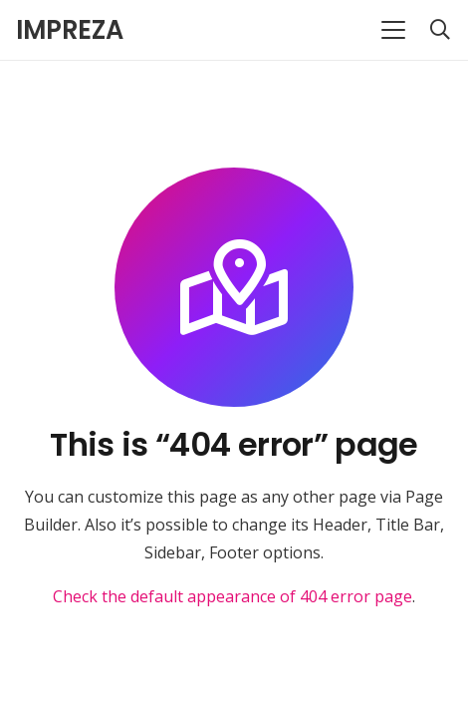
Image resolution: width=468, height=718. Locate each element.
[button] (393, 30)
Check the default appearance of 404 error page (232, 596)
